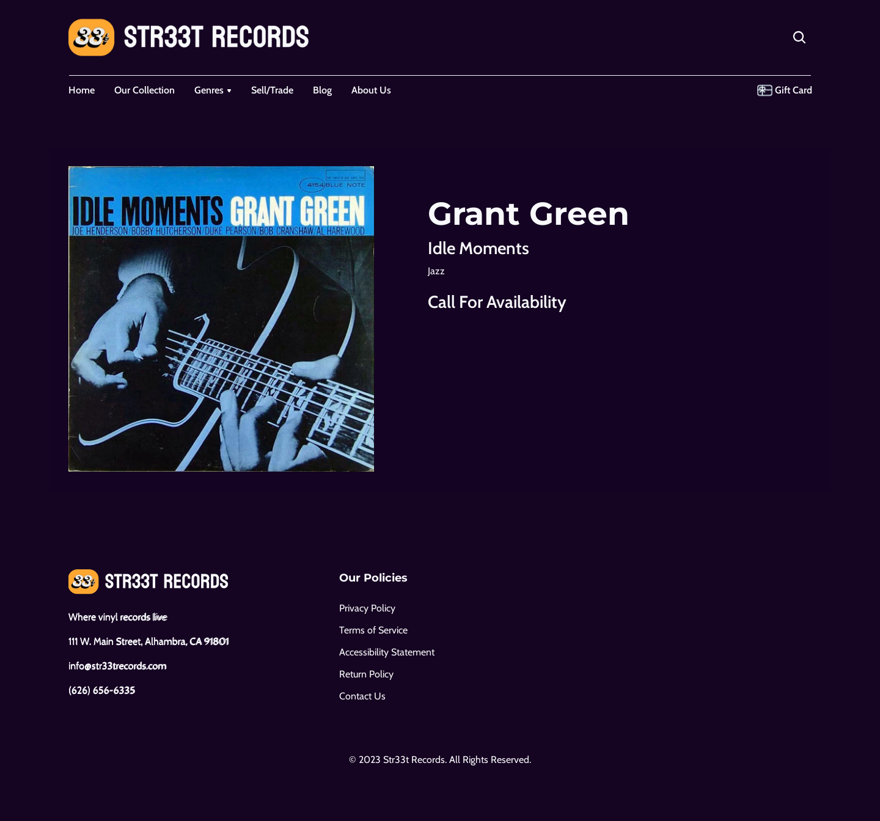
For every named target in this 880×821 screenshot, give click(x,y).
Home (81, 90)
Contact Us (362, 696)
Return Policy (366, 674)
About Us (371, 90)
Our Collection (144, 90)
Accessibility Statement (387, 652)
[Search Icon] (799, 37)
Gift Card (793, 90)
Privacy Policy (367, 608)
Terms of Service (373, 630)
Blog (322, 90)
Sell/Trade (272, 90)
